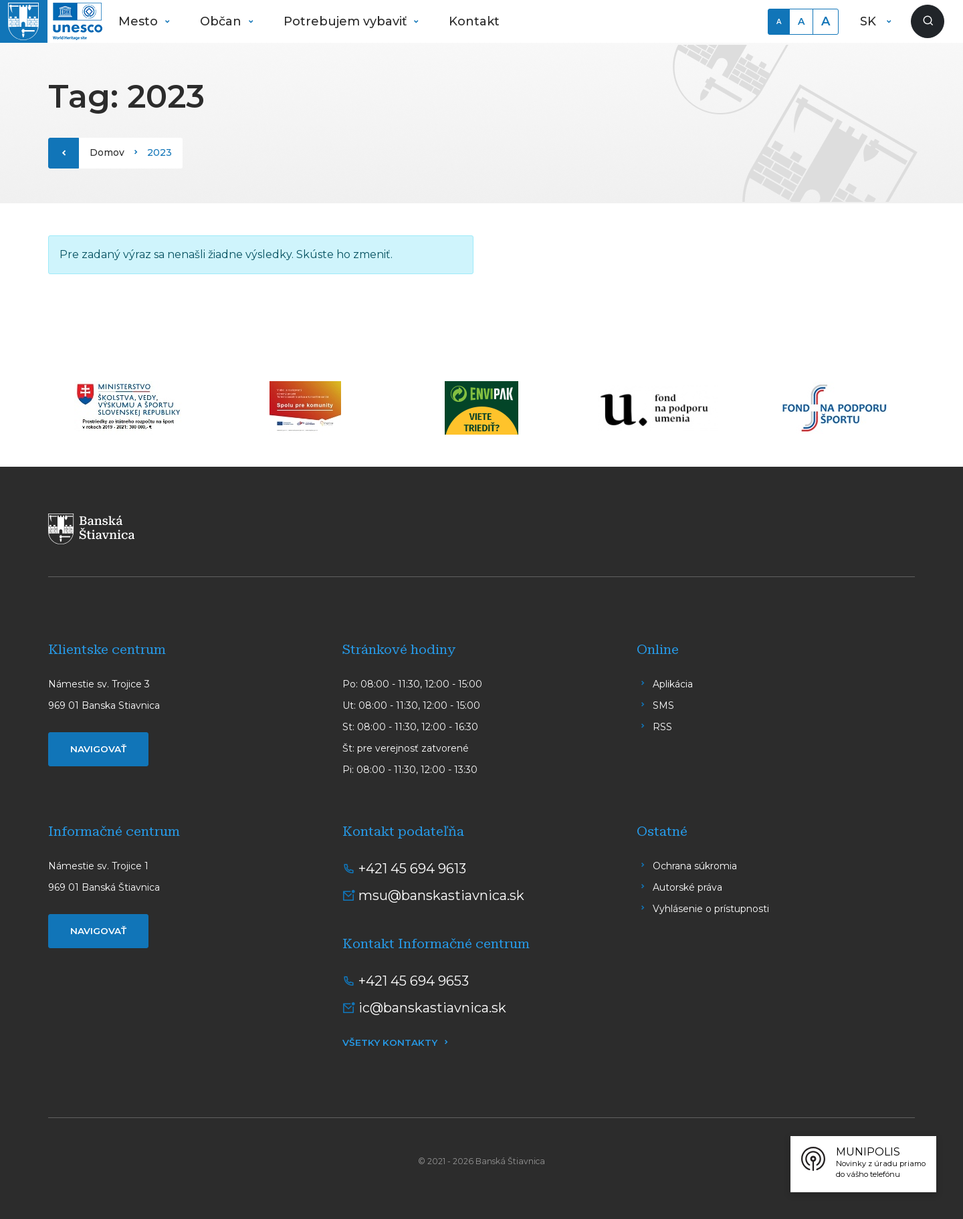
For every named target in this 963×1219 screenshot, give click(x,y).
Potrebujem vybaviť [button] (347, 21)
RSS (662, 727)
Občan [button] (222, 21)
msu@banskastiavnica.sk (441, 895)
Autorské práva (687, 887)
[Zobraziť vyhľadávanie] (927, 21)
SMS (663, 705)
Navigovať (98, 749)
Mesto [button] (139, 21)
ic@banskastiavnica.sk (432, 1008)
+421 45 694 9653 (413, 981)
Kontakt (474, 21)
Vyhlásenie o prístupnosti (711, 909)
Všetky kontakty (389, 1042)
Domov (107, 152)
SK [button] (869, 21)
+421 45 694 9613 (412, 869)
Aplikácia (673, 684)
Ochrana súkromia (695, 866)
